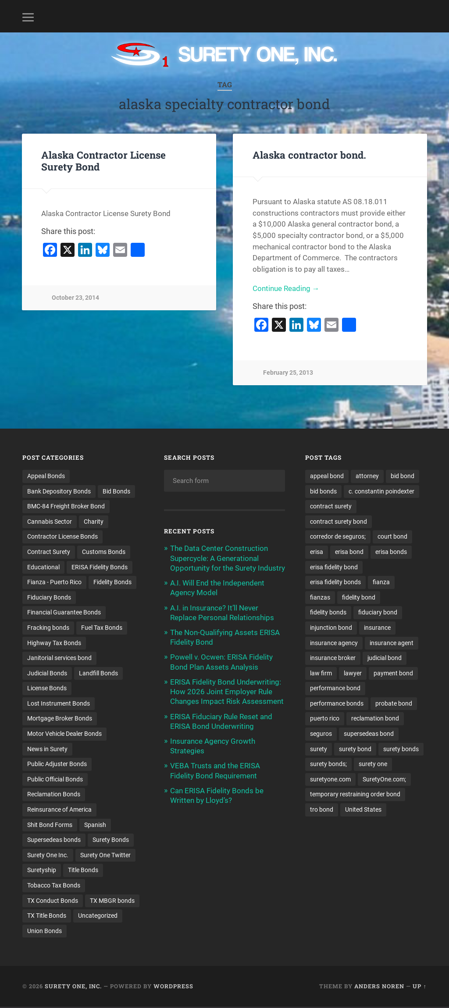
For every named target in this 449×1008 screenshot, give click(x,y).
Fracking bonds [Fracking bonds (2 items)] (48, 628)
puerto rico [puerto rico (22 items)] (324, 719)
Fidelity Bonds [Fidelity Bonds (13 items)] (112, 582)
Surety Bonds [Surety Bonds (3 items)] (111, 840)
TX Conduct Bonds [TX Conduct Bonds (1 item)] (52, 901)
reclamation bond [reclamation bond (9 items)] (375, 719)
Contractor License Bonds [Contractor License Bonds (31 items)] (62, 536)
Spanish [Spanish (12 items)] (95, 825)
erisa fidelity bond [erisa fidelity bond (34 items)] (334, 567)
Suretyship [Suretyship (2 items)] (41, 871)
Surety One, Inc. (73, 987)
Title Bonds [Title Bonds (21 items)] (83, 871)
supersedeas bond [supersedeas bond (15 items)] (369, 734)
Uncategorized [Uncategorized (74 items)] (98, 916)
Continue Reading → (286, 288)
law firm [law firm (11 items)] (321, 673)
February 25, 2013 (288, 372)
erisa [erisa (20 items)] (316, 551)
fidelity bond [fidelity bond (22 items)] (358, 597)
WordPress (173, 987)
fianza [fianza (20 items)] (381, 582)
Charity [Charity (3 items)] (93, 521)
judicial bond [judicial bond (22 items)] (384, 658)
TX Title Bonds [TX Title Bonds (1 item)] (46, 916)
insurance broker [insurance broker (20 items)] (333, 658)
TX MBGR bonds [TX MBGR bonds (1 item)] (112, 901)
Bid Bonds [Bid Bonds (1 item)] (116, 491)
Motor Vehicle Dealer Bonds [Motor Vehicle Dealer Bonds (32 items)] (64, 734)
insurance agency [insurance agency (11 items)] (334, 643)
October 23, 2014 (75, 298)
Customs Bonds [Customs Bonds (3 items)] (103, 551)
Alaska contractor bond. (309, 154)
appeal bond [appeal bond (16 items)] (327, 475)
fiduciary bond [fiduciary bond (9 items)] (377, 612)
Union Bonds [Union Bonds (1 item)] (44, 932)
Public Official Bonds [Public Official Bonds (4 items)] (55, 780)
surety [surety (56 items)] (318, 749)
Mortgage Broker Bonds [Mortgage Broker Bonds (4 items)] (59, 719)
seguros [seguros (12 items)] (321, 734)
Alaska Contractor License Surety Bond (103, 160)
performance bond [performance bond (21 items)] (335, 688)
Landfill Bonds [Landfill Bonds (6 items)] (98, 673)
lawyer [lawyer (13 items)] (353, 673)
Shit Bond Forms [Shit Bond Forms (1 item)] (49, 825)
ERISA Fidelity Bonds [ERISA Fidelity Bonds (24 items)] (99, 567)
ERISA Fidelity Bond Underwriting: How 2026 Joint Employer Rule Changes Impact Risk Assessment (227, 692)
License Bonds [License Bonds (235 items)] (47, 688)
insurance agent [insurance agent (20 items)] (391, 643)
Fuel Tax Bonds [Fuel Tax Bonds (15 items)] (101, 628)
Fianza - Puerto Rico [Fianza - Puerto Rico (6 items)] (54, 582)
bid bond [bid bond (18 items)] (402, 475)
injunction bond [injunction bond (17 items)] (331, 628)
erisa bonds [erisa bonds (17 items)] (391, 551)
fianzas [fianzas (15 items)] (320, 597)
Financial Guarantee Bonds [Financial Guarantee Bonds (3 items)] (64, 612)
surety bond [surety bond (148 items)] (355, 749)
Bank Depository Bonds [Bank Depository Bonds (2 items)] (59, 491)
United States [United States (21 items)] (363, 810)
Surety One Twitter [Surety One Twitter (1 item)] (105, 855)
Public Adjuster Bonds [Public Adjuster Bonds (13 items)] (57, 764)
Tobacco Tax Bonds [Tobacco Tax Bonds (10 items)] (53, 886)
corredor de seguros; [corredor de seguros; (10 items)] (338, 536)
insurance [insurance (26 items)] (377, 628)
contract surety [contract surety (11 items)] (331, 506)
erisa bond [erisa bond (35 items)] (349, 551)
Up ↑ (419, 987)
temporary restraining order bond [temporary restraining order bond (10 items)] (355, 795)
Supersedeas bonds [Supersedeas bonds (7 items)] (54, 840)
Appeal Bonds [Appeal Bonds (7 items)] (46, 475)
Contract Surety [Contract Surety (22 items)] (48, 551)
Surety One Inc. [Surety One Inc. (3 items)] (47, 855)
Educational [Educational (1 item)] (43, 567)
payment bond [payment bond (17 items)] (393, 673)
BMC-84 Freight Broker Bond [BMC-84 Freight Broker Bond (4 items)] (66, 506)
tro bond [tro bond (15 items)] (321, 810)
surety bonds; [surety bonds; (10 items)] (328, 764)
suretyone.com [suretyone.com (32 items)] (330, 780)
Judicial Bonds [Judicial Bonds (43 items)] (47, 673)
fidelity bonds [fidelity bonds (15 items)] (328, 612)
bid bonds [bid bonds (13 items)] (323, 491)
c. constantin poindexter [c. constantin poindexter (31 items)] (381, 491)
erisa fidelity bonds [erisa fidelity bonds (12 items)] (335, 582)
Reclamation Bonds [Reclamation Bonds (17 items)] (53, 795)
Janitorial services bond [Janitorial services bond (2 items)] (59, 658)
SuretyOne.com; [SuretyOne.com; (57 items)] (384, 780)
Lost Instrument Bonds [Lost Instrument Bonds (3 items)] (58, 703)
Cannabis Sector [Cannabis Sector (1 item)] (49, 521)
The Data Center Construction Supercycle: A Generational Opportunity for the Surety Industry (227, 558)
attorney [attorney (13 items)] (367, 475)
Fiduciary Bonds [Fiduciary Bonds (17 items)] (49, 597)
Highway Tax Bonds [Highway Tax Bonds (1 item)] (54, 643)
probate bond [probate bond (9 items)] (393, 703)
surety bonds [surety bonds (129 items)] (401, 749)
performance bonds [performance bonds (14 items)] (336, 703)
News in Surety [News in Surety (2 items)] (47, 749)
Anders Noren (379, 987)
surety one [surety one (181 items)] (373, 764)
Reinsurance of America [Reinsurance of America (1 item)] (59, 810)
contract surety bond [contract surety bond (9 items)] (338, 521)
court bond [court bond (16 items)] (392, 536)
